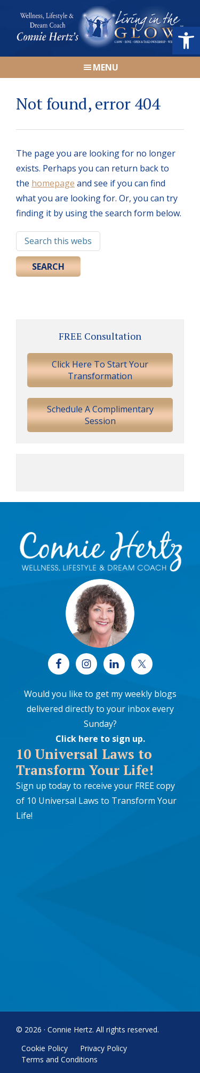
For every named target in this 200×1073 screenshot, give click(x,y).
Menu (105, 67)
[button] (186, 40)
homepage (53, 183)
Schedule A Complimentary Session (100, 415)
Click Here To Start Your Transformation (100, 370)
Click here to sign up (99, 739)
